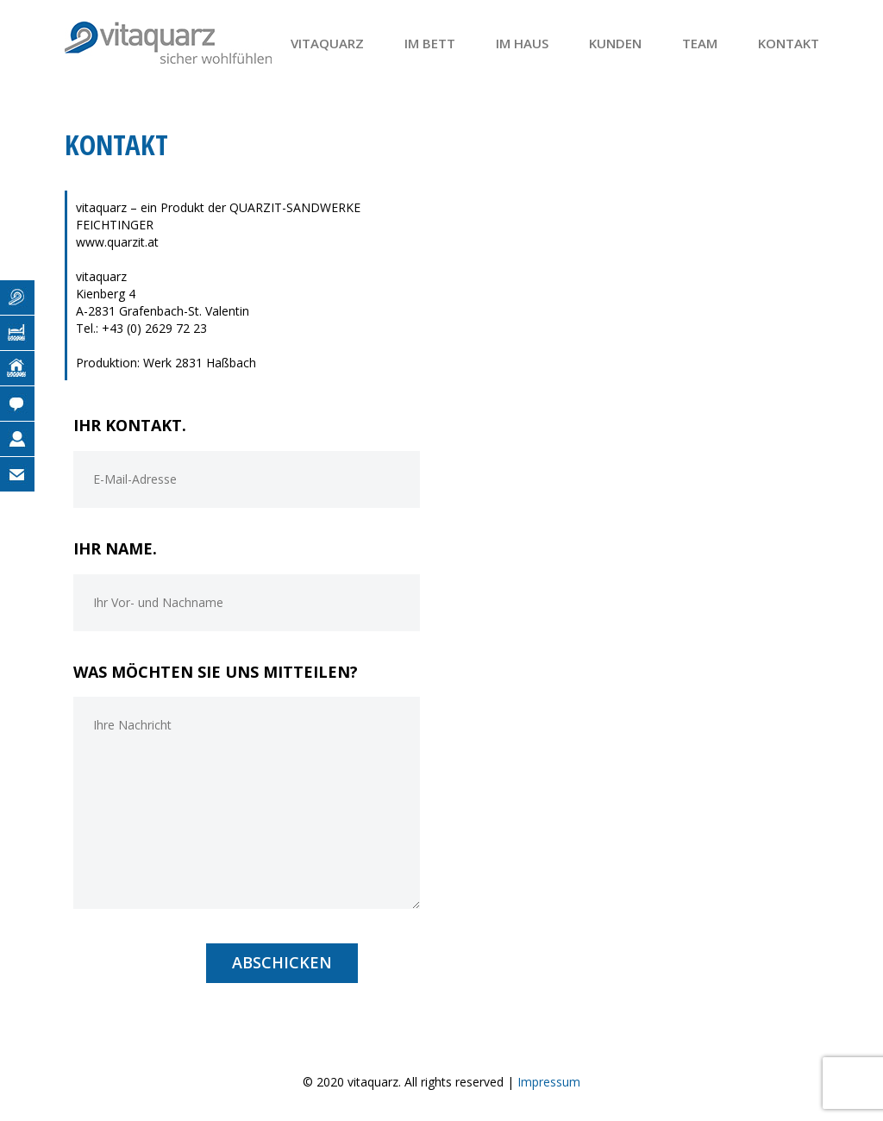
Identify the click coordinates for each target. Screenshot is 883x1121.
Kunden (615, 43)
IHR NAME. (115, 548)
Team (699, 43)
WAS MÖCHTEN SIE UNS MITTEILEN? (215, 671)
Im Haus (522, 43)
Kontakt (788, 43)
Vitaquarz (327, 43)
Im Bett (429, 43)
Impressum (548, 1082)
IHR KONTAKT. (129, 425)
